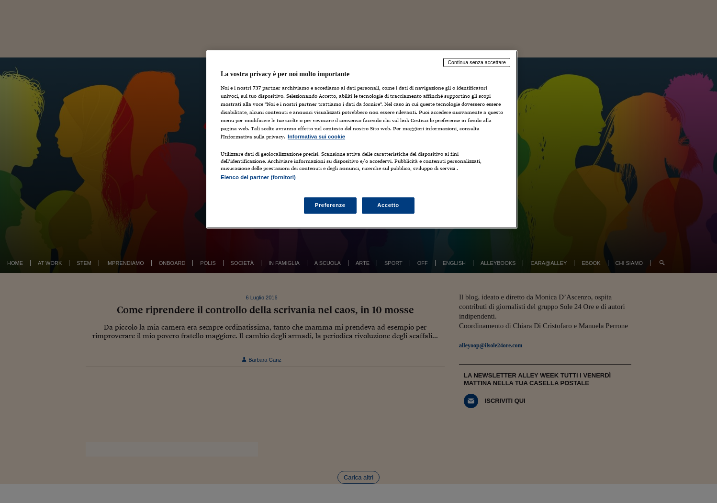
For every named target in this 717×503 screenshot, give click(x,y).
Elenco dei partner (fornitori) (258, 177)
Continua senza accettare (477, 62)
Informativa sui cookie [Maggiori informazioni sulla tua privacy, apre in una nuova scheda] (316, 136)
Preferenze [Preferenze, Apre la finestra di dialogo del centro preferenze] (330, 205)
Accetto (388, 205)
